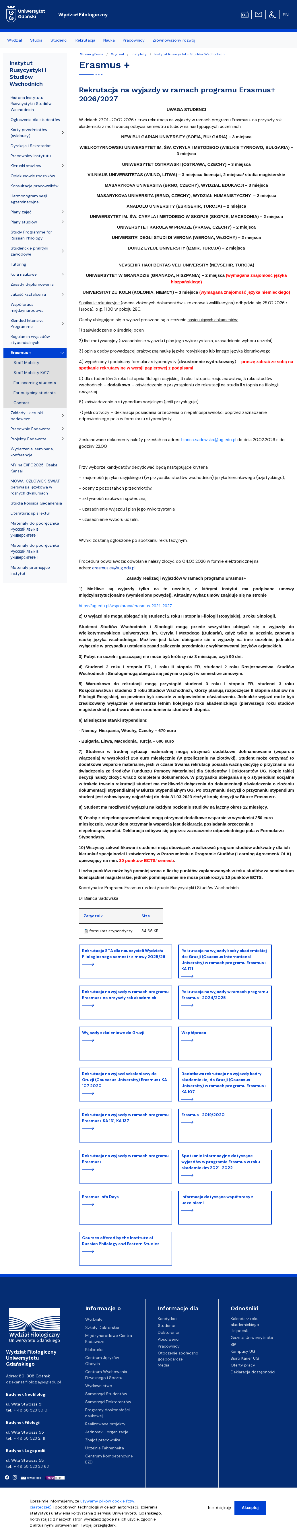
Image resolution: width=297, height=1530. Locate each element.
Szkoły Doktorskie (102, 1327)
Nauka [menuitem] (109, 40)
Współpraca (193, 1032)
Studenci (166, 1325)
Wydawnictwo (98, 1385)
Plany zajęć (21, 212)
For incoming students (34, 382)
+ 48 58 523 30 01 (31, 1410)
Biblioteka (94, 1349)
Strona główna (91, 54)
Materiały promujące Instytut (30, 570)
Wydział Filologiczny (83, 14)
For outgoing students (34, 392)
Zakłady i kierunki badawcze (27, 415)
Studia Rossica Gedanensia (36, 503)
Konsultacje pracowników (35, 185)
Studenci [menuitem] (59, 40)
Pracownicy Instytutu (31, 155)
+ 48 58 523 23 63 (31, 1466)
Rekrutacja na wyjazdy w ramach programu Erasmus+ (125, 1158)
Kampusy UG (243, 1351)
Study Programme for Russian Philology (31, 235)
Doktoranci (168, 1332)
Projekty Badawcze (28, 438)
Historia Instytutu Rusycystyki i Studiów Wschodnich (31, 103)
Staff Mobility (26, 362)
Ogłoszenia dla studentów (35, 119)
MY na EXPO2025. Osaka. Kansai (34, 468)
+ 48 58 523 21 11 (29, 1438)
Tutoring (18, 264)
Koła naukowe (24, 274)
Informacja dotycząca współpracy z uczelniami (217, 1199)
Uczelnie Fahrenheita (104, 1448)
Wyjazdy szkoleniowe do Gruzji (113, 1032)
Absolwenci (168, 1339)
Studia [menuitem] (36, 40)
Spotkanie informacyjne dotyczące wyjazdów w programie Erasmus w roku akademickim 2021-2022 (220, 1161)
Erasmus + (21, 352)
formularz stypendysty (111, 930)
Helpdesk (239, 1330)
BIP (233, 1344)
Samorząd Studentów (106, 1393)
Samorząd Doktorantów (108, 1401)
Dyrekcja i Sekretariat (31, 145)
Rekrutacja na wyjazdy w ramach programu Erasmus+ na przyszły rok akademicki (125, 994)
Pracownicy (169, 1346)
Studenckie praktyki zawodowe (29, 251)
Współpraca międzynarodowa (27, 307)
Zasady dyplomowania (32, 284)
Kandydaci (167, 1318)
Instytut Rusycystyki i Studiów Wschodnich (189, 54)
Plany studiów (24, 222)
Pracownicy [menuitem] (134, 40)
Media (163, 1365)
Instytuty (139, 54)
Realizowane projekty (105, 1423)
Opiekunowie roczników (33, 175)
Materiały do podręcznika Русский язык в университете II (35, 551)
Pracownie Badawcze (31, 428)
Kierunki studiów (26, 165)
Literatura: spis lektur (30, 513)
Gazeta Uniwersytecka (252, 1337)
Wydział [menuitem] (14, 40)
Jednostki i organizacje (106, 1431)
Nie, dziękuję (219, 1510)
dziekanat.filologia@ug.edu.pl (33, 1382)
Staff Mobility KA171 (31, 372)
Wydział (117, 54)
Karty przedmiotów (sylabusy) (29, 132)
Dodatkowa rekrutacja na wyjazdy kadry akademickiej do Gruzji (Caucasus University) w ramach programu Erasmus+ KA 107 (223, 1082)
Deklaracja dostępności (253, 1372)
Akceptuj (250, 1510)
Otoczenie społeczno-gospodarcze (179, 1356)
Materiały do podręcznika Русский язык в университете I (35, 529)
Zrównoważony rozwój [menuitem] (174, 40)
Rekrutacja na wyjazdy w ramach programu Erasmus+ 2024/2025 (224, 994)
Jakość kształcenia (28, 294)
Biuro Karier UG (245, 1358)
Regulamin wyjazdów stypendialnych (30, 339)
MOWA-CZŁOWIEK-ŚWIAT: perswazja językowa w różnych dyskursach (36, 487)
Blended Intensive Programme (27, 323)
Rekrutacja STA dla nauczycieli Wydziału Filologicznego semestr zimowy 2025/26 (123, 953)
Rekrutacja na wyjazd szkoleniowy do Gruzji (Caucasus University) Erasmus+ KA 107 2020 (124, 1079)
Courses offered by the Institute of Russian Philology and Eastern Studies (121, 1240)
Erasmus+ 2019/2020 (203, 1114)
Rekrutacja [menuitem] (85, 40)
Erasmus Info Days (100, 1196)
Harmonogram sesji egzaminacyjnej (29, 199)
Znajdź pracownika (102, 1440)
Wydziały (93, 1319)
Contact (21, 402)
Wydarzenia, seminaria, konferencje (32, 452)
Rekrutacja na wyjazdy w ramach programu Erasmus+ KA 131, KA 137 (125, 1117)
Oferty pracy (243, 1365)
